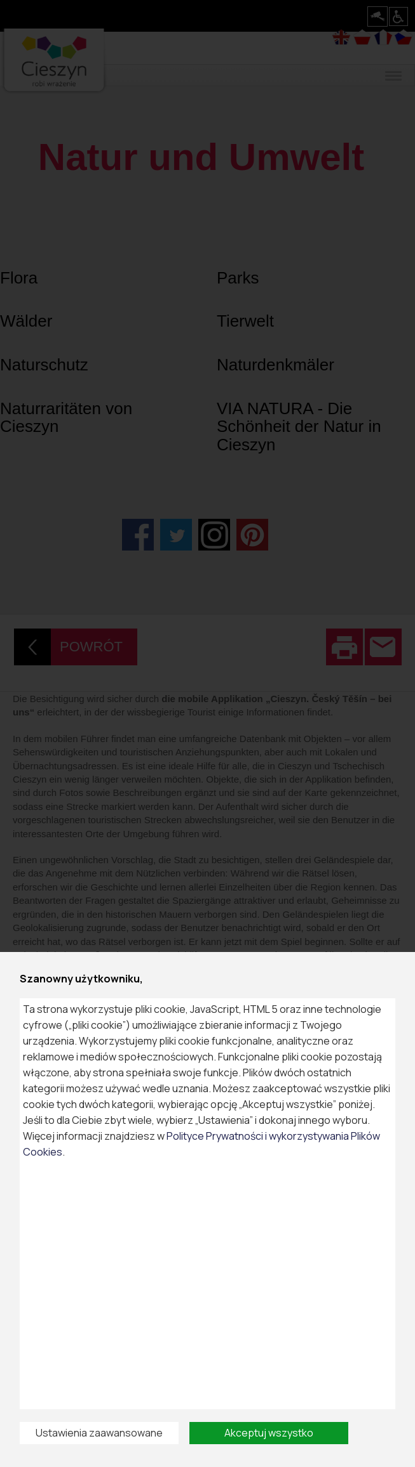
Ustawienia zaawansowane (99, 1433)
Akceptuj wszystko (268, 1433)
